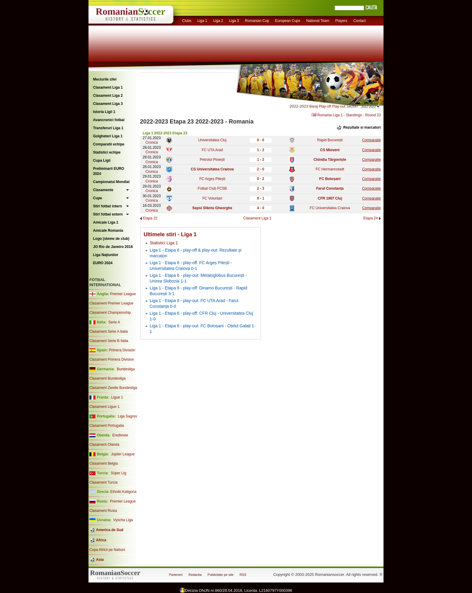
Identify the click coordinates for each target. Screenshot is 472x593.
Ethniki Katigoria (123, 492)
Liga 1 (202, 21)
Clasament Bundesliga (107, 378)
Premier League (123, 294)
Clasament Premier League (111, 303)
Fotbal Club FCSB (212, 188)
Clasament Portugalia (106, 425)
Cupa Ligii (101, 160)
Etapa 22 (150, 218)
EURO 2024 (103, 263)
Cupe (97, 198)
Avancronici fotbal (108, 120)
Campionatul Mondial (111, 182)
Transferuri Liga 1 (108, 128)
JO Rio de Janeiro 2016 (113, 247)
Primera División (122, 350)
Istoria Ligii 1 (104, 112)
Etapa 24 (370, 218)
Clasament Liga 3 (108, 104)
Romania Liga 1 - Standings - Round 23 (346, 115)
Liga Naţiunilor (105, 255)
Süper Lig (118, 473)
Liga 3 (234, 21)
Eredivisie (120, 435)
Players (341, 21)
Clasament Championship (110, 312)
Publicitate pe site (221, 574)
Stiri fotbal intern (107, 206)
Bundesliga (126, 369)
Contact (359, 21)
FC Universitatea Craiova (330, 208)
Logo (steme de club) (111, 239)
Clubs (186, 21)
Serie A (114, 322)
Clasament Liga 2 (108, 95)
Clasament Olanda (104, 444)
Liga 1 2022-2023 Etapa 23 (165, 133)
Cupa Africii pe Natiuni (107, 550)
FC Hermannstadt (330, 169)
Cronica (151, 142)
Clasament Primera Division (111, 359)
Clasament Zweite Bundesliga (113, 388)
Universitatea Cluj (212, 140)
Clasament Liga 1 (108, 87)
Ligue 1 (117, 397)
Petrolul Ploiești (212, 159)
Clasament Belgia (103, 463)
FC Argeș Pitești (212, 179)
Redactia (194, 574)
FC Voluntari (212, 198)
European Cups (287, 21)
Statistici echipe (106, 152)
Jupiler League (123, 454)
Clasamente (103, 190)
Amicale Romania (108, 230)
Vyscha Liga (122, 520)
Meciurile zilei (104, 79)
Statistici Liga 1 (164, 242)
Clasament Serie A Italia (108, 331)
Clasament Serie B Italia (108, 341)
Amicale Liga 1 (105, 222)
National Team (317, 21)
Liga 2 (218, 21)
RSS (243, 574)
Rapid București (330, 140)
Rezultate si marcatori (362, 127)
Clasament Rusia (103, 511)
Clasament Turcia (103, 482)
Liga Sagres (127, 416)
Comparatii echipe (108, 144)
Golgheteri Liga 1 (108, 136)
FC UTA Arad (212, 150)
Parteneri (176, 574)
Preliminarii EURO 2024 (108, 171)
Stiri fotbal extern (108, 214)
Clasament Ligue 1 (104, 407)
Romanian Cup (257, 21)
